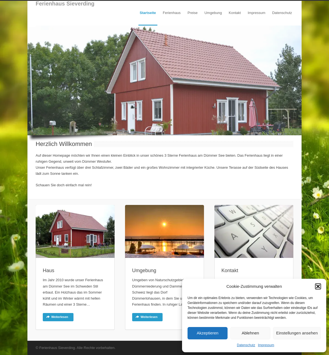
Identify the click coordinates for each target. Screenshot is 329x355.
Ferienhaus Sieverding (65, 4)
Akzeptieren (207, 333)
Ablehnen (250, 333)
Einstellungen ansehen (297, 333)
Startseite (148, 13)
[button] (318, 286)
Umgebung (213, 13)
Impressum (266, 345)
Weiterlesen (57, 317)
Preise (193, 13)
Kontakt (235, 13)
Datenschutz (246, 345)
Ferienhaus (172, 13)
